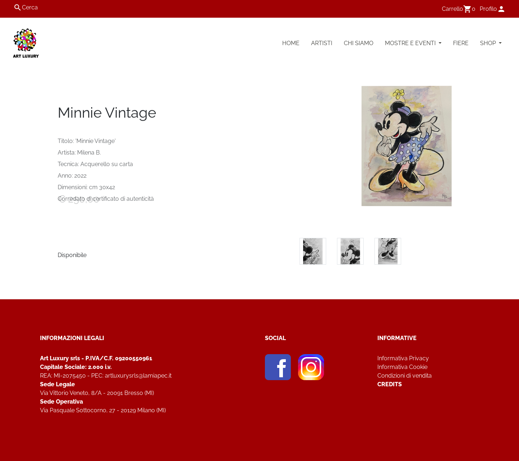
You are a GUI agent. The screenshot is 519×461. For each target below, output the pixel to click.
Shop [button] (488, 43)
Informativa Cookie (402, 367)
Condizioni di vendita (404, 375)
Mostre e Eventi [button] (411, 43)
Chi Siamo (358, 43)
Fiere (461, 43)
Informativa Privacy (403, 358)
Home (291, 43)
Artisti (321, 43)
